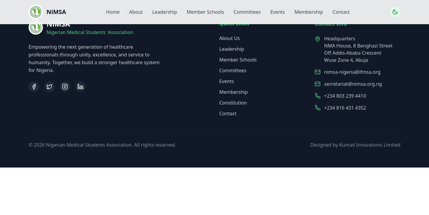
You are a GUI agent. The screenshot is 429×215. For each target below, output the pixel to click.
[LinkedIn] (80, 86)
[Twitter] (49, 86)
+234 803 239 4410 (345, 96)
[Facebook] (34, 86)
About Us (229, 39)
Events (277, 12)
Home (113, 12)
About (136, 12)
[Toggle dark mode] (395, 12)
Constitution (233, 103)
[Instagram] (65, 86)
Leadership (164, 12)
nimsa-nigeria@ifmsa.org (352, 73)
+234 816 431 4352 (345, 108)
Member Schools (205, 12)
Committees (247, 12)
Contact (341, 12)
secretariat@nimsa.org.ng (353, 85)
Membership (309, 12)
